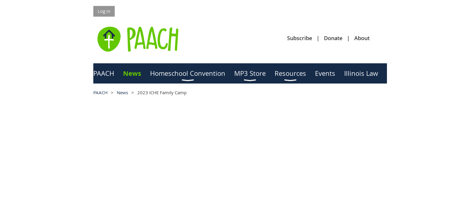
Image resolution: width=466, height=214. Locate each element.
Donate (333, 38)
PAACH (100, 92)
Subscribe (299, 38)
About (362, 38)
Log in (104, 11)
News (122, 92)
